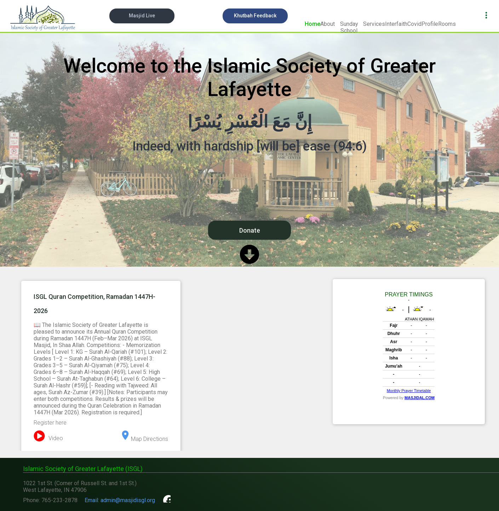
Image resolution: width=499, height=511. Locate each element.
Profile (429, 24)
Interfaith (396, 24)
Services (374, 24)
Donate (249, 230)
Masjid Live (142, 15)
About (327, 24)
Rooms (447, 24)
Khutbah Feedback (255, 15)
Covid (414, 24)
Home (312, 24)
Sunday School (349, 27)
